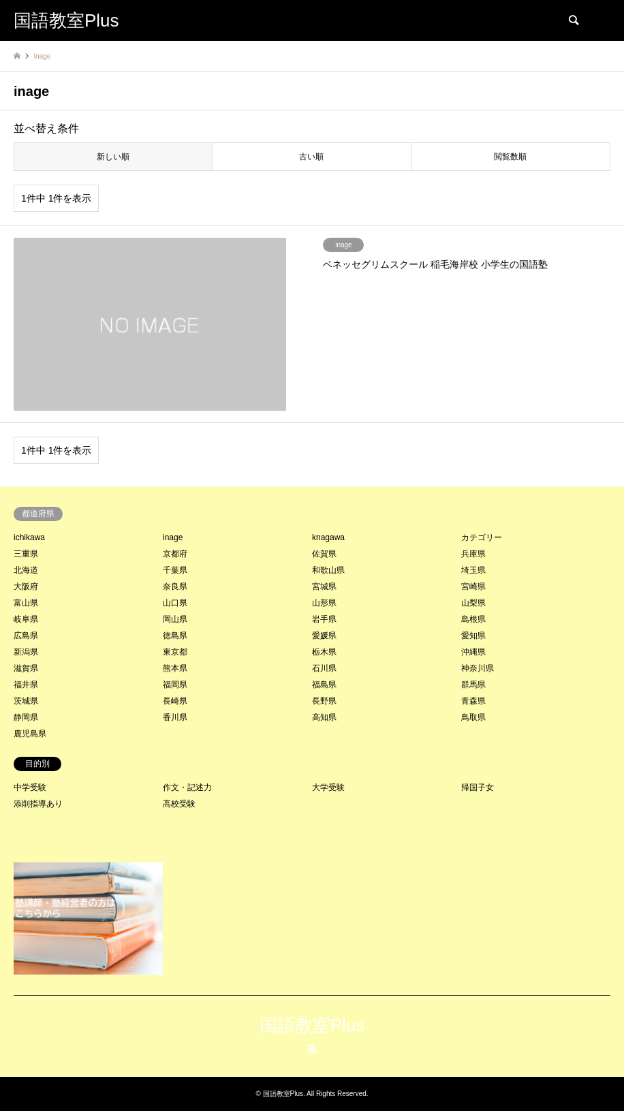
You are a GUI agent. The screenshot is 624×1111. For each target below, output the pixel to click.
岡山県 (175, 619)
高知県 (324, 717)
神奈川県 (477, 668)
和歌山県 (328, 570)
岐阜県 (26, 619)
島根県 (473, 619)
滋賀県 (26, 668)
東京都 (175, 652)
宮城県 (324, 586)
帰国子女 (477, 787)
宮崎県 (473, 586)
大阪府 (26, 586)
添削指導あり (38, 804)
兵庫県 (473, 554)
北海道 (26, 570)
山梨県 (473, 603)
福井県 (26, 684)
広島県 (26, 635)
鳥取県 (473, 717)
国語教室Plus (312, 1025)
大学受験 (328, 787)
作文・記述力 (187, 787)
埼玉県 (473, 570)
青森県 (473, 701)
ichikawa (29, 537)
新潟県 (26, 652)
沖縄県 (473, 652)
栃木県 (324, 652)
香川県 (175, 717)
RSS (312, 1049)
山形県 (324, 603)
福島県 (324, 684)
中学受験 (30, 787)
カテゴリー (481, 537)
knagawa (328, 537)
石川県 (324, 668)
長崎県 (175, 701)
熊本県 (175, 668)
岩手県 (324, 619)
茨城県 (26, 701)
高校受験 (179, 804)
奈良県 (175, 586)
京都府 (175, 554)
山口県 (175, 603)
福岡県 (175, 684)
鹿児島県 (30, 733)
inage (173, 537)
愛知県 (473, 635)
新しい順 (113, 156)
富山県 (26, 603)
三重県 (26, 554)
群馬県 (473, 684)
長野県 (324, 701)
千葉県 (175, 570)
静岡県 (26, 717)
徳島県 (175, 635)
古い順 (311, 156)
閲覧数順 (510, 156)
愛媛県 (324, 635)
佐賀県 (324, 554)
